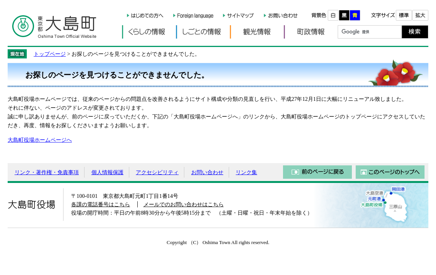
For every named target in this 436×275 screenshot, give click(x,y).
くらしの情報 (149, 32)
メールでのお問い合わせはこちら (183, 204)
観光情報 (257, 32)
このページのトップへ (390, 172)
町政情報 (311, 32)
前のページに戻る (317, 172)
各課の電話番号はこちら (100, 204)
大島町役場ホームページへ (40, 140)
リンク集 (246, 172)
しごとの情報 (203, 32)
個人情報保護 (107, 172)
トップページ (50, 54)
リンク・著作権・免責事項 (47, 172)
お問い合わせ (207, 172)
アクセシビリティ (157, 172)
